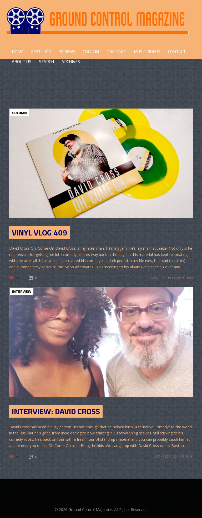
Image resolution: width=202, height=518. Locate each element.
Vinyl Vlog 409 (39, 233)
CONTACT (177, 51)
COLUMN (91, 51)
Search (46, 61)
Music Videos (147, 51)
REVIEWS (66, 51)
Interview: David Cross (56, 411)
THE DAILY (116, 51)
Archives (71, 61)
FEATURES (41, 51)
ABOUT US (21, 61)
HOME (17, 51)
